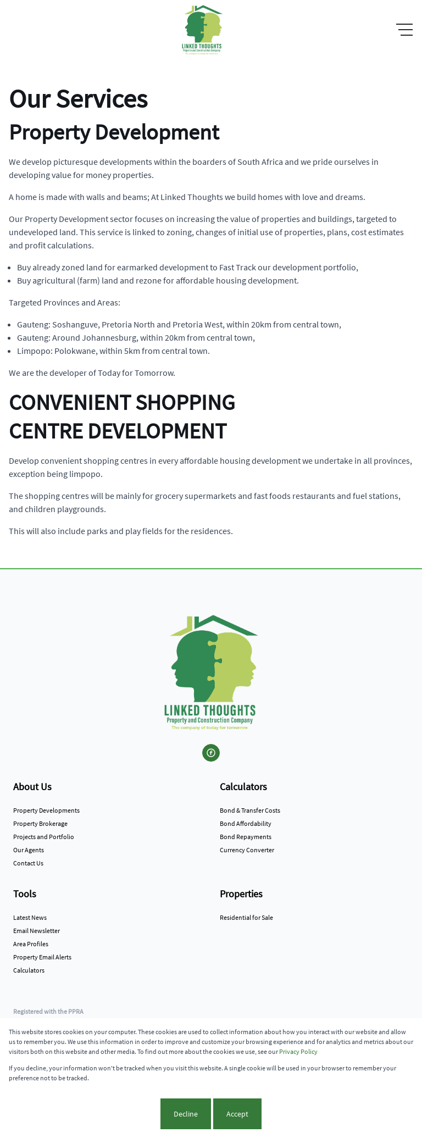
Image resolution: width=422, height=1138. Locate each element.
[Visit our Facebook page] (211, 753)
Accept (237, 1114)
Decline (186, 1114)
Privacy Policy (298, 1051)
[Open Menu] (404, 29)
